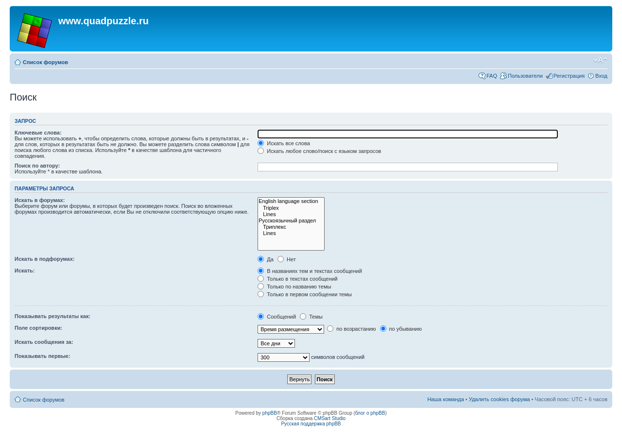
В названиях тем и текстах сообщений (310, 271)
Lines (291, 214)
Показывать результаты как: (52, 316)
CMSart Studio (330, 418)
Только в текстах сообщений (298, 279)
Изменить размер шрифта (600, 60)
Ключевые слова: (38, 132)
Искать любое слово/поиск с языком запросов (319, 151)
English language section (291, 201)
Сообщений (277, 317)
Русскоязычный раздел (291, 221)
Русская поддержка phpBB (311, 423)
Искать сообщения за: (44, 342)
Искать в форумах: (40, 200)
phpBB (269, 413)
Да (266, 259)
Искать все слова (284, 143)
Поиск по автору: (37, 166)
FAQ (491, 76)
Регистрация (569, 76)
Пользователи (525, 76)
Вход (601, 76)
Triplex (291, 208)
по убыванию (401, 329)
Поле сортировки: (38, 328)
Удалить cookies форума (499, 399)
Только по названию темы (294, 286)
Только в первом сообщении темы (305, 294)
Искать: (25, 270)
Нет (286, 259)
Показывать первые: (42, 356)
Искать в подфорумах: (45, 259)
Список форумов (45, 62)
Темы (311, 317)
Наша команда (445, 399)
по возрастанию (351, 329)
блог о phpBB (370, 413)
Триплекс (291, 227)
